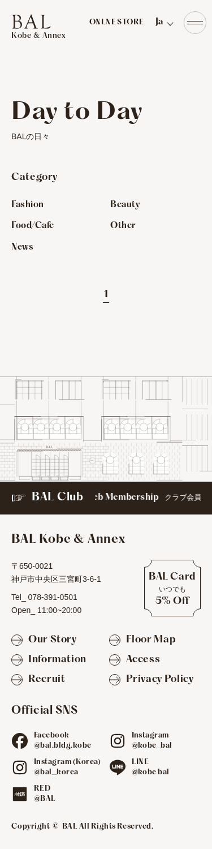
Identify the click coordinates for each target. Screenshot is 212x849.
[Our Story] (44, 640)
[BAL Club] (106, 498)
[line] (117, 767)
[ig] (117, 740)
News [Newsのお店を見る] (22, 247)
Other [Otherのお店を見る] (123, 226)
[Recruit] (38, 680)
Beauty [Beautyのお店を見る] (125, 205)
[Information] (48, 660)
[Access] (135, 660)
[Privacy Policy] (151, 680)
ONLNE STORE (116, 22)
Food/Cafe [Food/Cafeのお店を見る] (32, 226)
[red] (19, 794)
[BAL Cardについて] (172, 588)
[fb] (19, 740)
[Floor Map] (142, 640)
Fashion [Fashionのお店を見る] (27, 205)
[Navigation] (195, 22)
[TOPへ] (38, 27)
